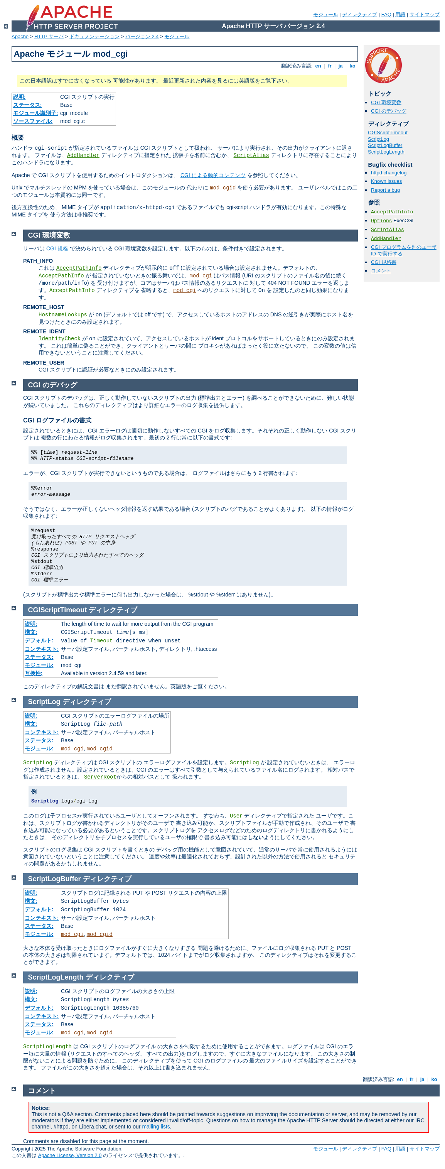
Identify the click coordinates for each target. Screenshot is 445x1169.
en (318, 66)
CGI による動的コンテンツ (213, 175)
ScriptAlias (251, 155)
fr (330, 66)
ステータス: (27, 105)
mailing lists (156, 1126)
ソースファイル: (33, 121)
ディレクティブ (359, 14)
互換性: (34, 673)
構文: (31, 632)
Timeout (101, 641)
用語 (400, 14)
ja (340, 66)
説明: (19, 97)
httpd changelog (389, 173)
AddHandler (83, 155)
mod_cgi (200, 276)
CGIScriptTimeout (388, 132)
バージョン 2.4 (142, 36)
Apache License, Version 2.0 (70, 1155)
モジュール (325, 14)
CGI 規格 (57, 248)
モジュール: (39, 665)
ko (352, 66)
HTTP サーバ (49, 36)
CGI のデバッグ (388, 111)
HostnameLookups (63, 315)
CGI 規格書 (383, 262)
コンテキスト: (42, 649)
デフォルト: (39, 640)
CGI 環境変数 (386, 102)
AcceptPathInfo (392, 212)
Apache (20, 36)
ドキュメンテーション (94, 36)
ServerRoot (100, 777)
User (236, 816)
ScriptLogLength (386, 152)
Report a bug (385, 190)
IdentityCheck (60, 339)
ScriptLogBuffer (385, 145)
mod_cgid (223, 188)
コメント (381, 271)
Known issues (386, 181)
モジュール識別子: (35, 113)
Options (381, 221)
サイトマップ (425, 14)
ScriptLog (378, 139)
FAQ (386, 14)
